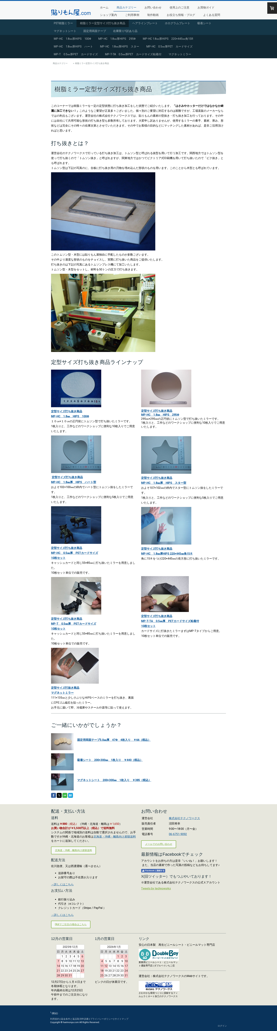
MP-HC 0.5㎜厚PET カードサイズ (169, 46)
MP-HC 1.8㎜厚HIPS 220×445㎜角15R (168, 38)
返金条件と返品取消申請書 (75, 1019)
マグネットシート (65, 31)
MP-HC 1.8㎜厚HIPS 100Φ (72, 38)
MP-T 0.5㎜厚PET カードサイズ (76, 54)
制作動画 (153, 14)
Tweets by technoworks (156, 888)
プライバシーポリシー (101, 1019)
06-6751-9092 (178, 834)
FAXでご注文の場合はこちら (71, 924)
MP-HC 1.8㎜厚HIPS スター (119, 46)
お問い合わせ (153, 7)
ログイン (222, 1025)
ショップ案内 (108, 14)
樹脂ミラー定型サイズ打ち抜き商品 (102, 23)
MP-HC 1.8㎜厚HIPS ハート (73, 46)
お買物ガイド (206, 7)
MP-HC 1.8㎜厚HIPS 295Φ (117, 38)
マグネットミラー (180, 54)
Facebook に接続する (153, 870)
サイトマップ (121, 1019)
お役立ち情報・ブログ (181, 14)
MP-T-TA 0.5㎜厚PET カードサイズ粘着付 (133, 54)
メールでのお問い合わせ (158, 844)
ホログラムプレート (177, 23)
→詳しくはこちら (62, 884)
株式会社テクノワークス (184, 818)
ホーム (104, 7)
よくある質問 (211, 14)
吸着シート (204, 23)
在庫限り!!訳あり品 (125, 31)
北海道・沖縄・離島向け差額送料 (114, 836)
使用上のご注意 (179, 7)
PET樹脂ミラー (63, 23)
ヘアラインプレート (145, 23)
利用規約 (54, 1019)
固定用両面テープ (94, 31)
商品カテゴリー (126, 7)
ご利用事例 (132, 14)
